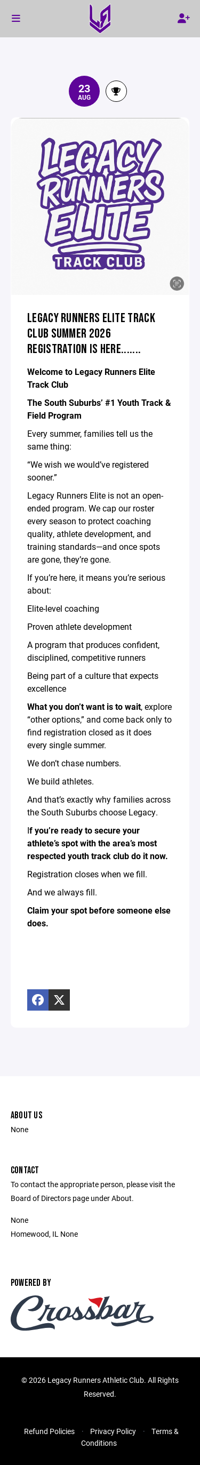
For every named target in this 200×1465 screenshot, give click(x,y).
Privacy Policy (113, 1431)
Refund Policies (49, 1431)
